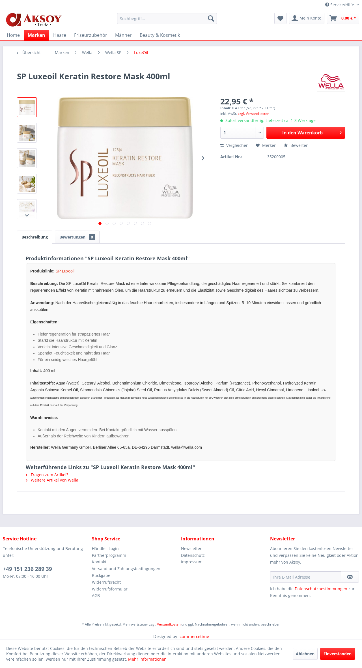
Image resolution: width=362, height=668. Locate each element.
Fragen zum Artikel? (47, 474)
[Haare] (59, 35)
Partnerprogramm (109, 555)
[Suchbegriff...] (167, 18)
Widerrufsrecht (106, 582)
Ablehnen (305, 653)
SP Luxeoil (64, 271)
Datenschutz (193, 555)
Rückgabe (101, 575)
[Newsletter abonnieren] (350, 577)
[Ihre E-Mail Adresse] (305, 577)
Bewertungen (77, 237)
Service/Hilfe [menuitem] (340, 4)
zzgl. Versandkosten (253, 113)
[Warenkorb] (343, 18)
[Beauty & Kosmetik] (160, 35)
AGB (96, 595)
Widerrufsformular (110, 589)
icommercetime (193, 636)
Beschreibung (34, 237)
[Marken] (36, 35)
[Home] (13, 35)
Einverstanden (338, 653)
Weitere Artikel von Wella (52, 480)
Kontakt (99, 561)
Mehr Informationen (147, 659)
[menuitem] (167, 18)
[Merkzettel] (280, 18)
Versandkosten (168, 624)
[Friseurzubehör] (90, 35)
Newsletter (191, 548)
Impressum (191, 561)
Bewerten (296, 145)
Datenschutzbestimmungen (321, 588)
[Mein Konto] (306, 18)
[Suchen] (211, 18)
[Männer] (123, 35)
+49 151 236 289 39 (27, 569)
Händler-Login (105, 548)
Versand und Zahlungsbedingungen (126, 568)
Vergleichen (234, 145)
